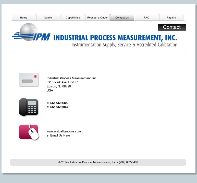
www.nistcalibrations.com (64, 131)
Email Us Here (60, 135)
